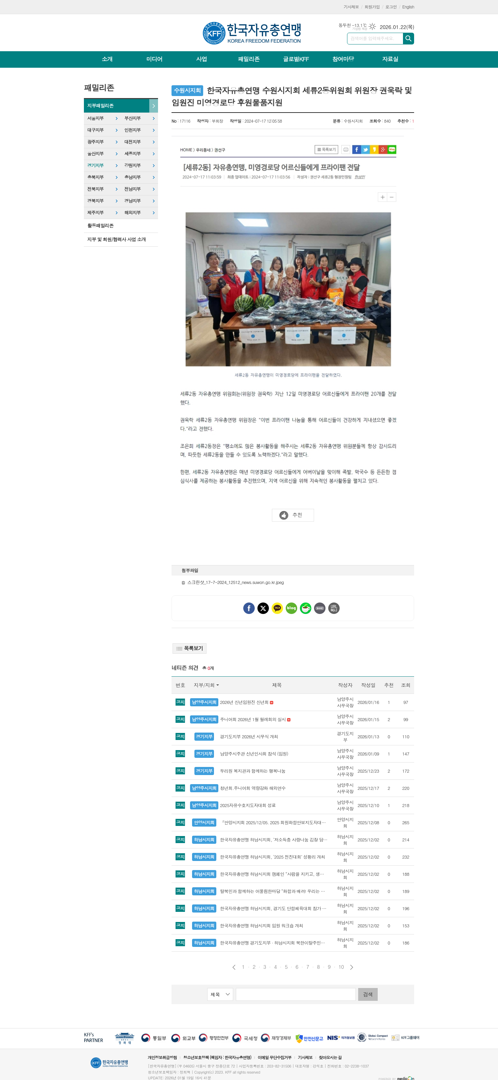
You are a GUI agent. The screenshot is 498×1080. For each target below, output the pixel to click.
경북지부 (95, 200)
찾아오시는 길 (330, 1057)
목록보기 (189, 648)
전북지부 (95, 189)
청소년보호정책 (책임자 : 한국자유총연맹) (217, 1057)
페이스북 (249, 608)
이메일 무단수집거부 (274, 1057)
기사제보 (351, 6)
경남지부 (132, 200)
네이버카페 (305, 608)
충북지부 (95, 177)
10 (341, 966)
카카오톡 (277, 608)
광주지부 (95, 141)
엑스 (263, 608)
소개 (107, 59)
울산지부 (95, 153)
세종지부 (132, 153)
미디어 (154, 59)
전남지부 (132, 189)
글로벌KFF (296, 59)
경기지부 (95, 165)
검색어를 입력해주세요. (372, 38)
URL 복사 (334, 608)
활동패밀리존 (100, 225)
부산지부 (132, 118)
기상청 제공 (359, 29)
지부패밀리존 (100, 105)
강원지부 (132, 165)
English (408, 6)
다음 (351, 967)
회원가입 (372, 6)
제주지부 (95, 212)
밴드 (319, 608)
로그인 (391, 6)
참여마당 (343, 59)
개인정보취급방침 (162, 1057)
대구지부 (95, 130)
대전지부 (132, 141)
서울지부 (95, 118)
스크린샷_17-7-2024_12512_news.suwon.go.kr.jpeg (233, 582)
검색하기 (408, 38)
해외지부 (132, 212)
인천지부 (132, 130)
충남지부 (132, 177)
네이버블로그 (291, 608)
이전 (234, 967)
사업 (201, 59)
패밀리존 (248, 59)
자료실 (390, 59)
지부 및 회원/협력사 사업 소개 (116, 239)
